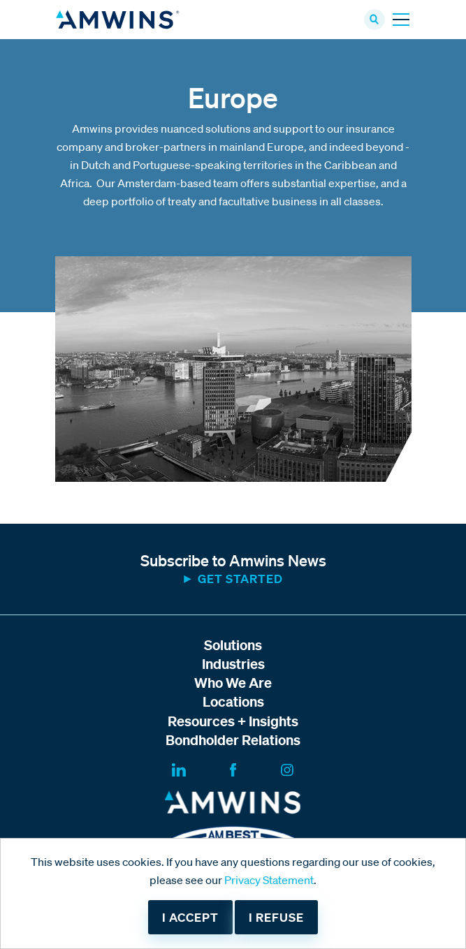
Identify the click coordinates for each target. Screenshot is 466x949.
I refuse (276, 917)
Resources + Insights (233, 721)
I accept (190, 917)
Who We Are (233, 682)
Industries (233, 663)
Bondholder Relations (233, 740)
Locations (233, 701)
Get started (240, 578)
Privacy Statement (269, 880)
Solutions (233, 645)
